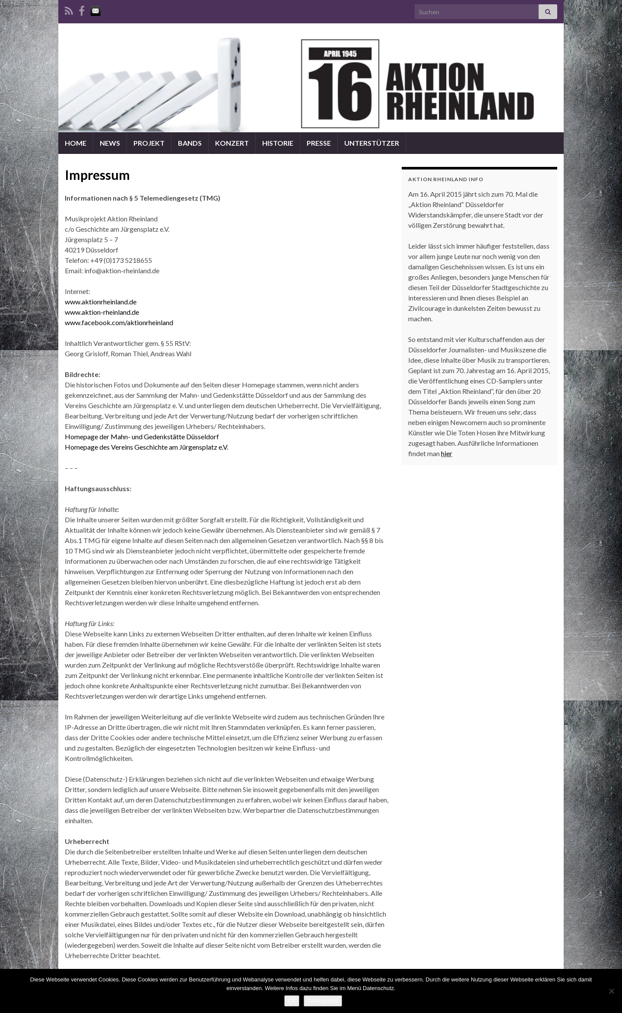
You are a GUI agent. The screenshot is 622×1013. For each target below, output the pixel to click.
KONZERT (232, 143)
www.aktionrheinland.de (100, 301)
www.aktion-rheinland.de (102, 312)
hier (446, 453)
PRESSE (319, 143)
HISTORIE (277, 143)
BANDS (190, 143)
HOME (75, 143)
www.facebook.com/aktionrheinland (119, 322)
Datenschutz (322, 1000)
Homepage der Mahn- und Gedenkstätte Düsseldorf (142, 436)
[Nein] (611, 991)
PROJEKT (149, 143)
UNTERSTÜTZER (371, 143)
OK (292, 1000)
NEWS (110, 143)
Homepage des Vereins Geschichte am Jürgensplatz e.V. (146, 447)
